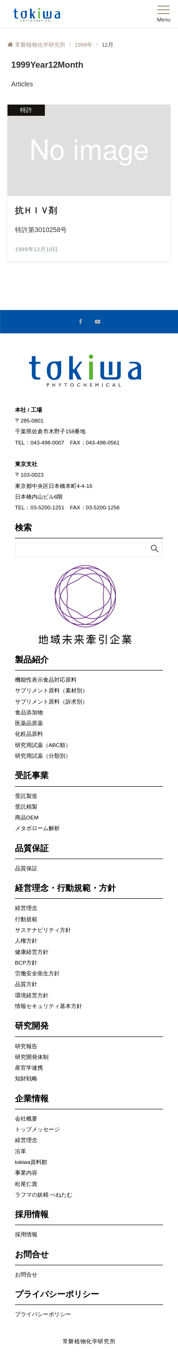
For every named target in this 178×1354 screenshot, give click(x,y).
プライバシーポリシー (43, 1314)
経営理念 (26, 908)
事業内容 (26, 1173)
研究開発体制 (32, 1057)
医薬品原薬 (29, 723)
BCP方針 (26, 962)
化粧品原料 (29, 734)
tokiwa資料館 (31, 1162)
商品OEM (26, 817)
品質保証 (26, 868)
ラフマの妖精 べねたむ (43, 1195)
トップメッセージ (37, 1129)
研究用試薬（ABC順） (43, 745)
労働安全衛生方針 (37, 973)
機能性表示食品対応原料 (46, 680)
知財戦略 (26, 1078)
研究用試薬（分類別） (43, 756)
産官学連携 (29, 1068)
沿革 (20, 1151)
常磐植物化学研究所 (89, 1341)
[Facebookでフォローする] (81, 322)
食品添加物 (29, 712)
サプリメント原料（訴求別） (51, 701)
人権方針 (26, 941)
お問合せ (26, 1274)
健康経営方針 (32, 952)
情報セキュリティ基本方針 (48, 1006)
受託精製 (26, 807)
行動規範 (26, 919)
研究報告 (26, 1046)
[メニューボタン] (164, 14)
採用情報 (26, 1234)
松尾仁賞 (26, 1184)
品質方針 (26, 984)
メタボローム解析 (37, 828)
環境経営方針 (32, 995)
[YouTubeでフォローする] (97, 322)
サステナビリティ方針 (43, 930)
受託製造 (26, 796)
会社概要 (26, 1118)
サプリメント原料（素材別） (51, 690)
